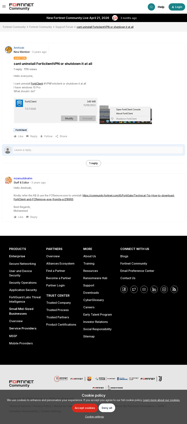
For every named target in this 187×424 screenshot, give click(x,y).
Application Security (23, 290)
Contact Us (127, 278)
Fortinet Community (14, 26)
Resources (90, 271)
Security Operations (23, 282)
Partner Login (55, 285)
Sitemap (89, 336)
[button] (4, 7)
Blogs (124, 256)
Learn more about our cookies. (161, 400)
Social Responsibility (97, 329)
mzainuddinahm (23, 178)
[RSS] (174, 289)
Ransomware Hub (95, 278)
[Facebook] (124, 289)
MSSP (13, 336)
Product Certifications (61, 324)
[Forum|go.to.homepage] (21, 7)
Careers (88, 307)
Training (88, 263)
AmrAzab (19, 47)
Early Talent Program (97, 314)
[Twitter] (134, 289)
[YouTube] (144, 289)
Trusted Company (58, 302)
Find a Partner (55, 271)
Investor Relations (95, 322)
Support (88, 285)
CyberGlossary (93, 300)
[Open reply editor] (93, 150)
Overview (16, 321)
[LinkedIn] (154, 289)
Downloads (91, 292)
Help (161, 7)
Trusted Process (57, 310)
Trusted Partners (57, 317)
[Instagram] (164, 289)
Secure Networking (22, 263)
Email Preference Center (137, 271)
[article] (93, 197)
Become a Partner (58, 278)
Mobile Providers (21, 343)
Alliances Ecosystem (60, 263)
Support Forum (64, 26)
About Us (89, 256)
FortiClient (37, 83)
